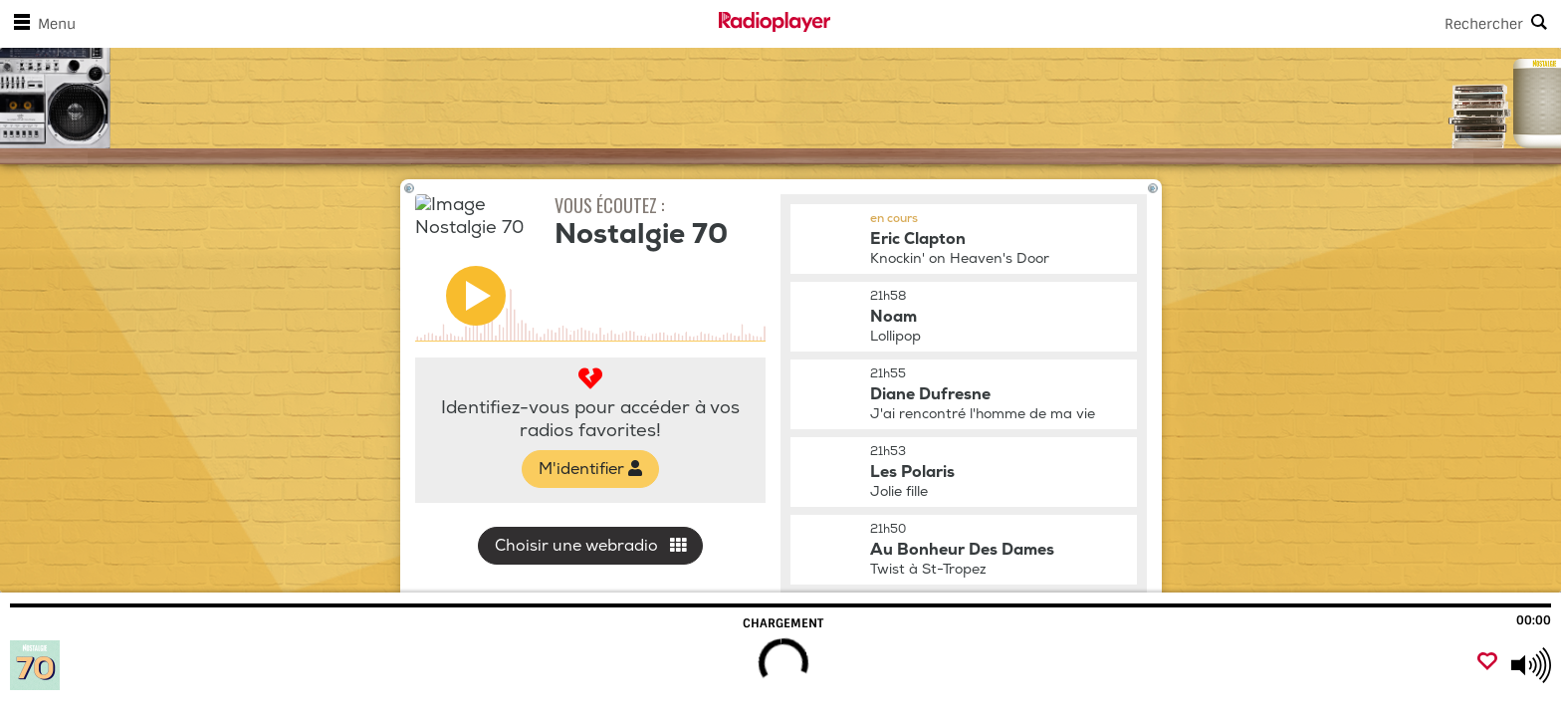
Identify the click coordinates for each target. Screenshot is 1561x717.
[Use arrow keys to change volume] (1531, 665)
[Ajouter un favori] (1487, 662)
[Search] (1195, 24)
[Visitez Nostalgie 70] (122, 665)
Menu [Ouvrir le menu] (41, 24)
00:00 (1533, 620)
